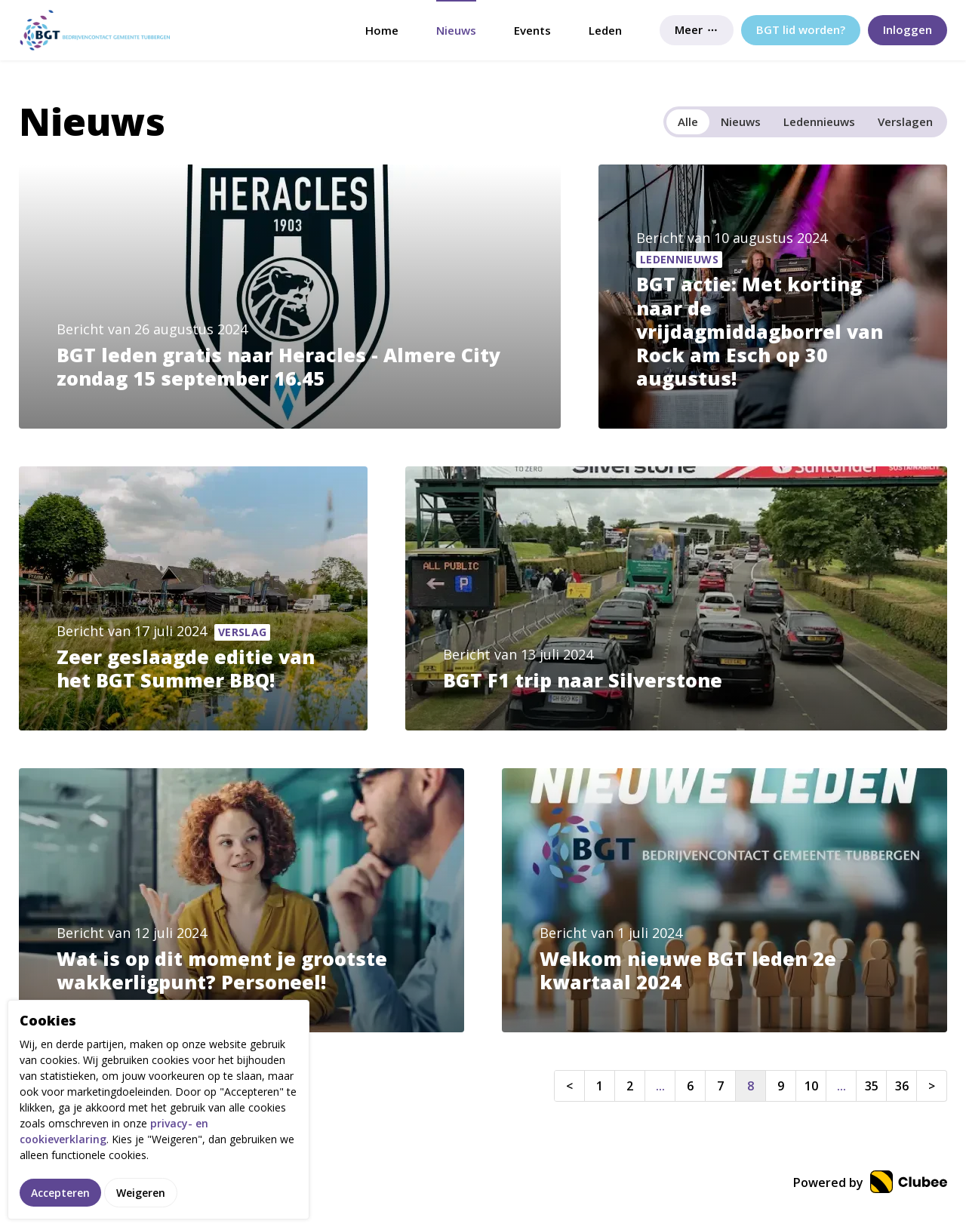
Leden (605, 30)
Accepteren (60, 1199)
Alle (688, 121)
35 (871, 1086)
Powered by (870, 1182)
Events (532, 30)
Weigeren (140, 1199)
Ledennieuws (819, 121)
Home (381, 30)
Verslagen (905, 121)
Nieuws (456, 30)
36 (902, 1086)
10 (811, 1086)
